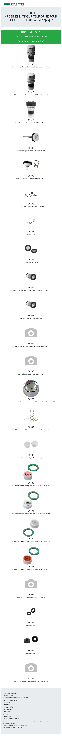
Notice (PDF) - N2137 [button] (31, 32)
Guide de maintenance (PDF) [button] (31, 41)
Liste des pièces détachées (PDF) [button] (31, 36)
